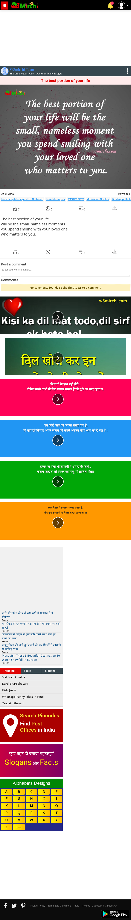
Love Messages (55, 199)
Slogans (50, 671)
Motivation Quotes (97, 199)
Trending (9, 671)
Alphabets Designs (31, 783)
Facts (27, 671)
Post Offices (31, 727)
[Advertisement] (65, 37)
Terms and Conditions (59, 905)
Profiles (86, 905)
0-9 (18, 827)
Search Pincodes (39, 716)
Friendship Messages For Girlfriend (22, 199)
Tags (76, 905)
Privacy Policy (37, 905)
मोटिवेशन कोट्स (76, 199)
